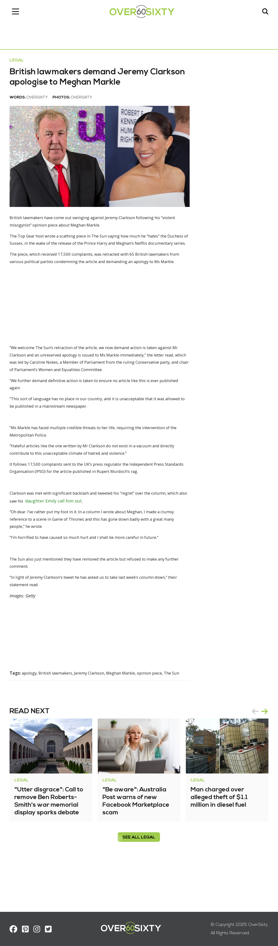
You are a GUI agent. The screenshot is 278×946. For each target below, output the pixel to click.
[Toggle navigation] (15, 13)
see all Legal (139, 879)
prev (255, 753)
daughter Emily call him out (78, 533)
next (264, 753)
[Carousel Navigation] (259, 753)
